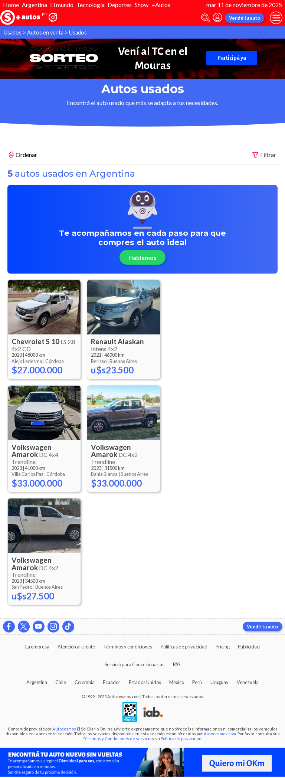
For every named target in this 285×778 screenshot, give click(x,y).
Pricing (223, 647)
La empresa (37, 647)
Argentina (34, 4)
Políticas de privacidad (184, 647)
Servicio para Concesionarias (134, 664)
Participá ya (231, 58)
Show (141, 4)
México (176, 682)
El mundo (61, 4)
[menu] (276, 18)
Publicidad (249, 647)
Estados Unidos (145, 682)
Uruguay (219, 682)
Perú (197, 682)
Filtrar (264, 155)
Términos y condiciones (127, 647)
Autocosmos (64, 728)
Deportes (120, 4)
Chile (60, 682)
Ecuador (111, 682)
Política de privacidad (181, 738)
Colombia (85, 682)
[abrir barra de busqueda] (205, 18)
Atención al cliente (76, 647)
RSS (176, 664)
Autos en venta (45, 32)
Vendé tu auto (244, 18)
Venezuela (248, 682)
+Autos (160, 4)
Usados (13, 32)
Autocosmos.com (220, 733)
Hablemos (142, 257)
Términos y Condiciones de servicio (117, 738)
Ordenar (23, 155)
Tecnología (90, 4)
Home (11, 4)
